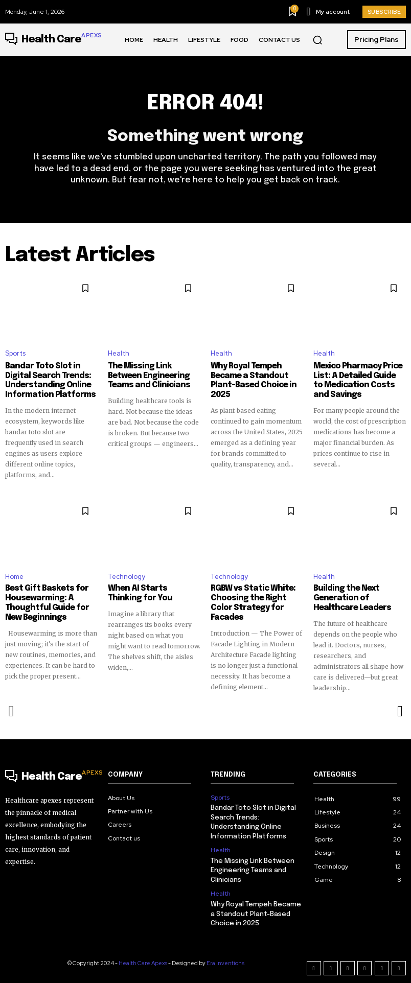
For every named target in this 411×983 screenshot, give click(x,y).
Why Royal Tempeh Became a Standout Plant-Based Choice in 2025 (251, 381)
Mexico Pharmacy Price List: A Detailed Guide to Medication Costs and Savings (356, 381)
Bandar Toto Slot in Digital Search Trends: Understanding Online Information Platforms (47, 381)
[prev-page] (11, 708)
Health (118, 354)
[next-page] (399, 708)
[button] (317, 40)
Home (14, 575)
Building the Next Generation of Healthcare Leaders (349, 596)
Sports (15, 354)
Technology (126, 575)
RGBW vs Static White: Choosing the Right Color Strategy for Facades (257, 596)
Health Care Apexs (144, 958)
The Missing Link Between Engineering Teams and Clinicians (154, 376)
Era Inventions (226, 958)
